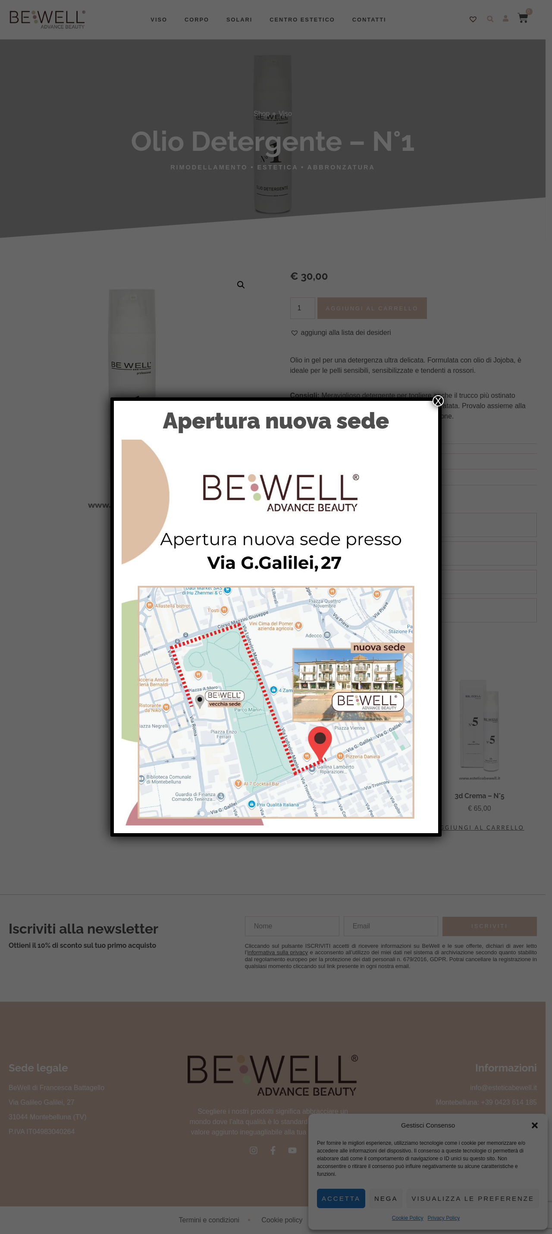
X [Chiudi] (438, 400)
